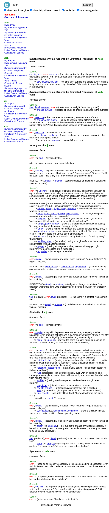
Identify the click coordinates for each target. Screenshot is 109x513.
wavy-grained (72, 213)
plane (49, 360)
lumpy (40, 228)
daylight (54, 82)
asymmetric (80, 266)
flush (31, 107)
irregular (41, 218)
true (39, 393)
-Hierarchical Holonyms (15, 47)
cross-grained (58, 213)
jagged (40, 223)
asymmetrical (67, 266)
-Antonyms (9, 103)
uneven (42, 191)
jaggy (47, 223)
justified (40, 380)
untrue (52, 231)
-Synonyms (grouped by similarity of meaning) (15, 89)
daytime (45, 82)
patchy (40, 236)
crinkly (49, 208)
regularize (41, 135)
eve (40, 74)
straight (45, 393)
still (41, 486)
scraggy (55, 223)
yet (36, 486)
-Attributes (9, 111)
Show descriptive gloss (16, 10)
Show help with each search (45, 10)
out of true (42, 231)
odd (41, 158)
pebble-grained (44, 241)
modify (54, 120)
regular (38, 259)
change (40, 120)
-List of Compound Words (16, 50)
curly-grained (43, 213)
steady (48, 284)
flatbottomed (54, 368)
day (38, 82)
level (37, 107)
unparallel (42, 251)
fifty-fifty (39, 170)
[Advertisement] (16, 191)
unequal (58, 180)
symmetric (73, 410)
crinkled (41, 208)
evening (33, 74)
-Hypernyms (9, 25)
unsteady (60, 284)
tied (31, 297)
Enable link (68, 10)
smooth (50, 398)
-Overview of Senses (14, 52)
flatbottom (41, 368)
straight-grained (44, 388)
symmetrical (51, 266)
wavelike (71, 208)
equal (47, 180)
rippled (57, 208)
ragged (40, 246)
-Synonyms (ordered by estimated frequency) (15, 33)
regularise (52, 135)
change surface (44, 110)
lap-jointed (42, 385)
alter (47, 120)
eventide (53, 74)
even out (45, 107)
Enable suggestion (87, 10)
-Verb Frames (10, 80)
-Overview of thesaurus (16, 17)
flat (38, 360)
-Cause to (8, 73)
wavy (63, 208)
